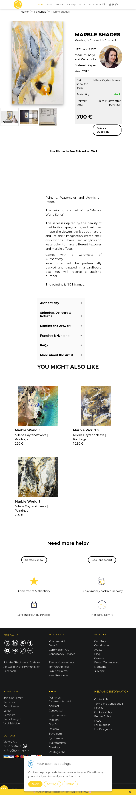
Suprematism (57, 742)
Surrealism (55, 733)
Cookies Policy (103, 712)
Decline (70, 784)
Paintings (55, 697)
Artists (49, 4)
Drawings (54, 747)
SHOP (40, 4)
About (82, 4)
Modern (54, 719)
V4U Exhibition (12, 723)
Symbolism (56, 738)
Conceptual (56, 710)
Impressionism (58, 715)
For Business (102, 725)
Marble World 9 (28, 501)
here (65, 792)
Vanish (8, 710)
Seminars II (11, 715)
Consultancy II (12, 719)
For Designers (103, 729)
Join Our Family (13, 698)
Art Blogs (71, 4)
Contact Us (101, 699)
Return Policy (102, 716)
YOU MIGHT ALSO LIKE (68, 367)
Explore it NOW (79, 792)
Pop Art (53, 724)
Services (60, 4)
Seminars (9, 702)
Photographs (57, 752)
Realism (54, 729)
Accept (35, 784)
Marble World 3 (86, 430)
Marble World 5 (27, 430)
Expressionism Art (60, 701)
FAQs (97, 720)
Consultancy (11, 706)
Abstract (54, 706)
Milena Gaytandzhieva (107, 80)
